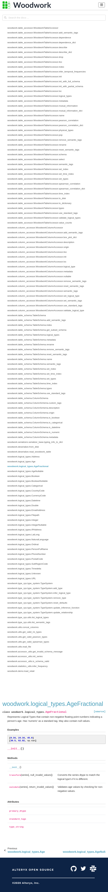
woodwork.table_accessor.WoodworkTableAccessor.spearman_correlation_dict (46, 188)
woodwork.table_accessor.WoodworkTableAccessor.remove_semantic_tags (44, 140)
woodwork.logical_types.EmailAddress (26, 510)
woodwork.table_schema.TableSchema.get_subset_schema (36, 330)
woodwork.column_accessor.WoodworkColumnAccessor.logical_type (41, 266)
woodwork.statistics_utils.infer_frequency (27, 666)
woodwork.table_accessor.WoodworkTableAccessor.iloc (34, 62)
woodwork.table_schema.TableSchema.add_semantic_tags (36, 320)
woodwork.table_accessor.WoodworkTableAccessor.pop (34, 135)
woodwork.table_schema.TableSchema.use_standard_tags (36, 393)
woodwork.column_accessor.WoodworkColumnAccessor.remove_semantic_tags (46, 281)
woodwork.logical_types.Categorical (25, 486)
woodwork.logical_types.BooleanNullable (27, 481)
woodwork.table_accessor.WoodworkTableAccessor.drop (35, 57)
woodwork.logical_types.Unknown (24, 573)
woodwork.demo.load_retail (20, 671)
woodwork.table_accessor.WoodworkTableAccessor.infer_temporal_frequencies (46, 71)
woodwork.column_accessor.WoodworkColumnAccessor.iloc (37, 252)
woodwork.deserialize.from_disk (23, 447)
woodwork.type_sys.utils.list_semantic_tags (28, 622)
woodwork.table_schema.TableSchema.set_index (31, 369)
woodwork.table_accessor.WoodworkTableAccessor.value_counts (39, 222)
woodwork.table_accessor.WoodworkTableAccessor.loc (34, 91)
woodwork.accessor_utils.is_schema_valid (28, 661)
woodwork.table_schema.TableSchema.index (29, 325)
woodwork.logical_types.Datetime (23, 500)
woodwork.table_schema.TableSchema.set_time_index (34, 374)
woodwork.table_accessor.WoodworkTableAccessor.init (34, 76)
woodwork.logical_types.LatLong (23, 534)
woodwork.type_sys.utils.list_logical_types (28, 617)
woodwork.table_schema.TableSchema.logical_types (33, 335)
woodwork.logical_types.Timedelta (24, 568)
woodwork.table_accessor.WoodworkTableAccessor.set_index (37, 169)
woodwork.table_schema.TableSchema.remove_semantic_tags (38, 349)
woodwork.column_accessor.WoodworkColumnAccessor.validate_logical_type (45, 310)
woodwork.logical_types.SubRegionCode (27, 564)
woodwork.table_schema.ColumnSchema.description (33, 408)
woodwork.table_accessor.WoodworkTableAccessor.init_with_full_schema (43, 81)
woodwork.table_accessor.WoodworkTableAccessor (32, 28)
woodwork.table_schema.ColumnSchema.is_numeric (33, 432)
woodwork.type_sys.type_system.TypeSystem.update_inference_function (43, 608)
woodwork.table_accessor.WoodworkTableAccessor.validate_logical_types (44, 218)
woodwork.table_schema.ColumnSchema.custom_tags (34, 403)
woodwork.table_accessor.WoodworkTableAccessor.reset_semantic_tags (43, 149)
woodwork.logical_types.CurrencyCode (26, 495)
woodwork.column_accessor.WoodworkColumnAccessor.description (40, 242)
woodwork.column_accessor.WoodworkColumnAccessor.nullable (39, 276)
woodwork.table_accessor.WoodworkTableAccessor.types (35, 208)
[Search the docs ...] (54, 18)
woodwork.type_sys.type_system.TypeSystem (30, 583)
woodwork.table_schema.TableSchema (26, 315)
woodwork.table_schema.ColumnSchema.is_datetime (33, 427)
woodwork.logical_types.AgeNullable (25, 471)
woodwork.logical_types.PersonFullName (27, 549)
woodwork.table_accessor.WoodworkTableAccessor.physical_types (40, 130)
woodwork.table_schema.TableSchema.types (29, 388)
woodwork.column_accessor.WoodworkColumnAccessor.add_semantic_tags (45, 232)
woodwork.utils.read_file (19, 646)
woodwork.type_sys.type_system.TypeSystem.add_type (34, 588)
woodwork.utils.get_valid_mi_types (24, 632)
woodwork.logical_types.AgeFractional (27, 466)
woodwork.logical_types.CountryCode (26, 490)
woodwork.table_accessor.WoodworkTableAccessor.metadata (37, 101)
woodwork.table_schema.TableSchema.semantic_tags (34, 364)
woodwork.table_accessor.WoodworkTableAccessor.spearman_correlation (43, 184)
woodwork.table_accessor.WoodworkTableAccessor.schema (37, 154)
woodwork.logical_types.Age (21, 461)
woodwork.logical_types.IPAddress (24, 529)
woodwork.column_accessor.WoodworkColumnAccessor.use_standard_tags (44, 305)
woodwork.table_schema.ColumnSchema (27, 398)
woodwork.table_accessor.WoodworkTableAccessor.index (35, 67)
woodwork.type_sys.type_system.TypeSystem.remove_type (36, 598)
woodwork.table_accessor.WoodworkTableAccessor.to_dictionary (39, 203)
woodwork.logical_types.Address (23, 456)
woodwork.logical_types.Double (22, 505)
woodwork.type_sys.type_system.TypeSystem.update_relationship (40, 612)
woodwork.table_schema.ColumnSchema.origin (30, 413)
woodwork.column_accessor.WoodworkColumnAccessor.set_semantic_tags (44, 300)
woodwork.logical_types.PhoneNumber (26, 554)
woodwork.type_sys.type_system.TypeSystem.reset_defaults (37, 603)
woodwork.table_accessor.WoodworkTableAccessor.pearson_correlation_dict (45, 125)
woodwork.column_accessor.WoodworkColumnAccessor (35, 227)
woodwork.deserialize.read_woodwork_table (29, 452)
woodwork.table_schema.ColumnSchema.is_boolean (33, 417)
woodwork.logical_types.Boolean (23, 476)
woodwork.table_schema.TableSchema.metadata (31, 340)
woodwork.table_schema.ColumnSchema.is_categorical (34, 422)
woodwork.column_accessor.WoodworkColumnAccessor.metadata (40, 271)
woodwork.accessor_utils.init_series (25, 656)
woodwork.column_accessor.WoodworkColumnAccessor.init (36, 257)
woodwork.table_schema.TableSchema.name (29, 359)
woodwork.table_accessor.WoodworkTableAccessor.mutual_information (42, 106)
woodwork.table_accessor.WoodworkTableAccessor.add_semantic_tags (42, 32)
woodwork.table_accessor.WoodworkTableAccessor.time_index (38, 193)
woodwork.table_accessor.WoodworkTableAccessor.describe (37, 47)
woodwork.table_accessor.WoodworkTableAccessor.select (36, 159)
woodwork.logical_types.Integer (22, 520)
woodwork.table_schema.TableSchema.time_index (32, 383)
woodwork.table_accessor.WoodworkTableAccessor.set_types (37, 179)
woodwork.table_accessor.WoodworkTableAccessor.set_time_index (40, 174)
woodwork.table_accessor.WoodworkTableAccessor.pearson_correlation (42, 120)
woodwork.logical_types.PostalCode (25, 559)
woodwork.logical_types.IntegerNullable (26, 525)
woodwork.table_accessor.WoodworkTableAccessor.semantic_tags (40, 164)
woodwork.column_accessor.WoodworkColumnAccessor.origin (38, 247)
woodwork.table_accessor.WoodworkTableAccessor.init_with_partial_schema (45, 86)
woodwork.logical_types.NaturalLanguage (27, 539)
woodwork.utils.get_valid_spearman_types (28, 642)
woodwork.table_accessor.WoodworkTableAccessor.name (35, 115)
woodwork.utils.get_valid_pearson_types (27, 637)
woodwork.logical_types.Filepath (23, 515)
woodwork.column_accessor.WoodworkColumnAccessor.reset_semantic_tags (45, 286)
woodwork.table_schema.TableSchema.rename (30, 344)
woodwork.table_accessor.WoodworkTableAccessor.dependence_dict (41, 42)
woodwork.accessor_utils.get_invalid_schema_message (34, 651)
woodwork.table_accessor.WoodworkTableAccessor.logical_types (39, 96)
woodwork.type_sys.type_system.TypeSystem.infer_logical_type (39, 593)
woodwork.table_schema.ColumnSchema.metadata (32, 437)
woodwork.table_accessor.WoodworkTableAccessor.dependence (39, 37)
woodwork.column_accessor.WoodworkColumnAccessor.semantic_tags (42, 291)
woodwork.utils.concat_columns (23, 627)
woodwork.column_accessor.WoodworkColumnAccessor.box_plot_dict (42, 237)
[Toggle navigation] (101, 4)
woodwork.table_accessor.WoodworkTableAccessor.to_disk (36, 198)
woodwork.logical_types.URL (21, 578)
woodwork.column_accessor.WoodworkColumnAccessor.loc (36, 261)
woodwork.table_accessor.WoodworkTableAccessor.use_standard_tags (42, 213)
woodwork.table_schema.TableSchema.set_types (31, 378)
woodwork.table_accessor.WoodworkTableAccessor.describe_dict (39, 52)
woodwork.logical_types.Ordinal (23, 544)
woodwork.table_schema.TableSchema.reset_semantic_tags (37, 354)
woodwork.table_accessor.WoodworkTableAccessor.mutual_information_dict (44, 111)
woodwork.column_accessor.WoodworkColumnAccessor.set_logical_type (43, 296)
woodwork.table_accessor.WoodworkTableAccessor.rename (36, 145)
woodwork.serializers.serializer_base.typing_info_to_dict (35, 442)
